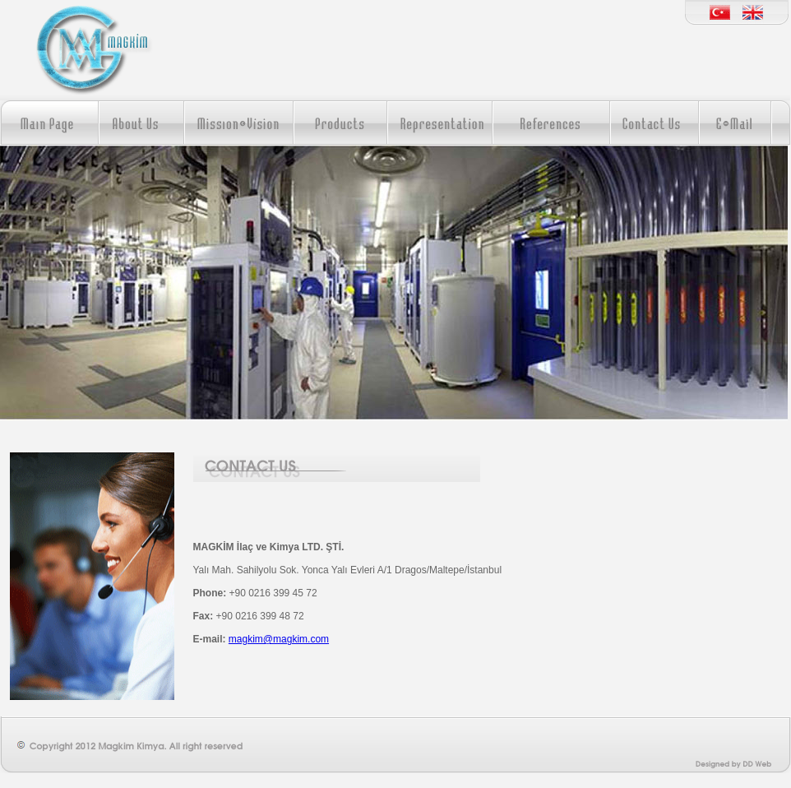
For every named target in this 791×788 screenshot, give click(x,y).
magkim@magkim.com (279, 639)
